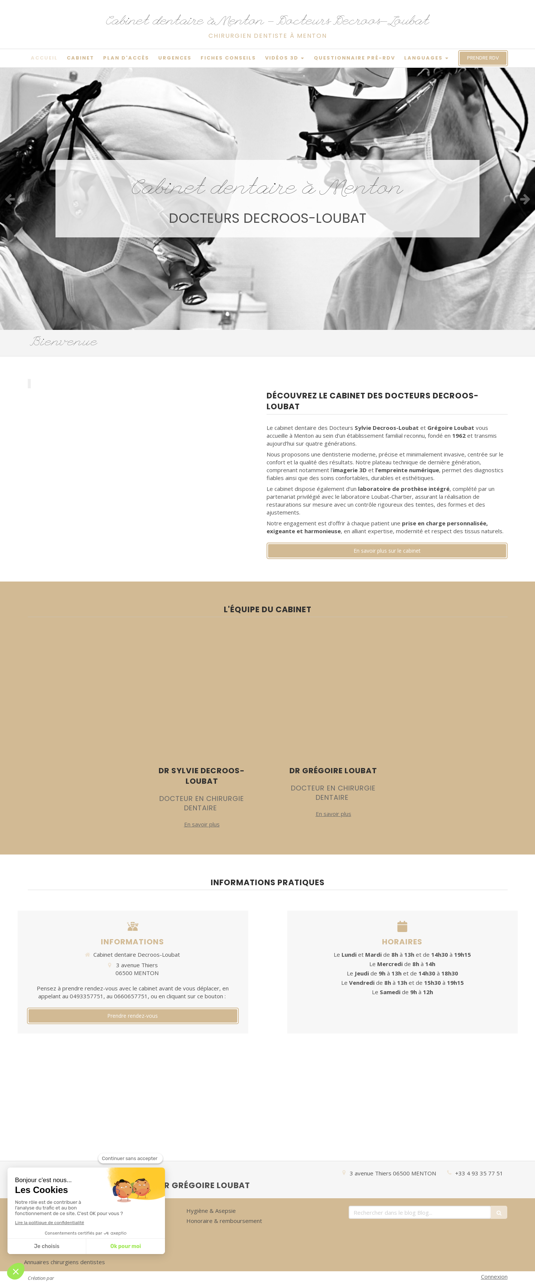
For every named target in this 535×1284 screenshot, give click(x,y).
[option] (267, 199)
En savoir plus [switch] (202, 824)
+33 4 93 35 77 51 (479, 1173)
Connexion (494, 1276)
